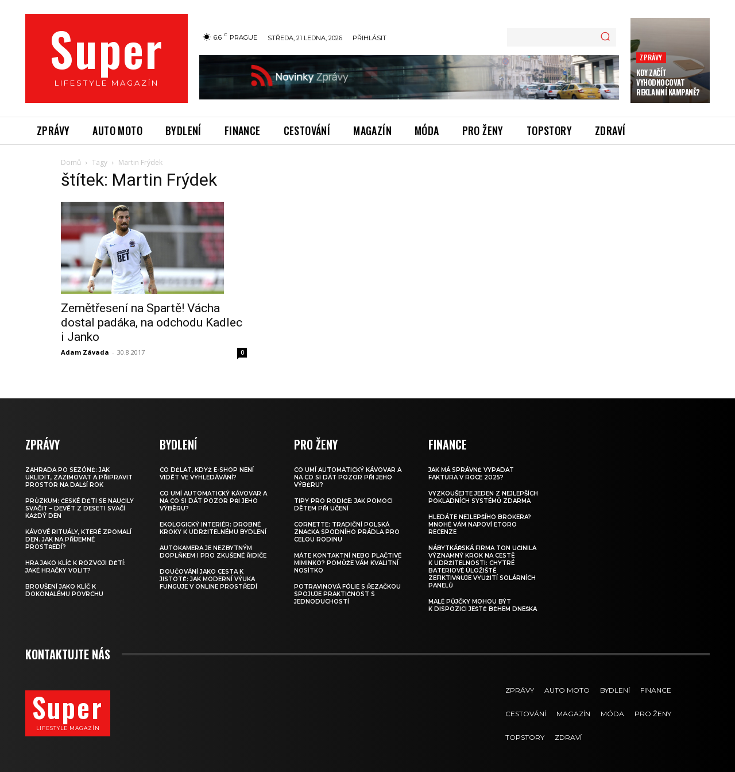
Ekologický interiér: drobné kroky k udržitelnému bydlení (213, 528)
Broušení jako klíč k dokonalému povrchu (64, 590)
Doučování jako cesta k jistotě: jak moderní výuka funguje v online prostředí (208, 579)
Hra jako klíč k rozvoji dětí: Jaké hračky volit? (75, 566)
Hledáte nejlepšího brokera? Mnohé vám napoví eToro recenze (479, 524)
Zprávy (651, 57)
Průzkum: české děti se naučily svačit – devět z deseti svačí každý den (79, 508)
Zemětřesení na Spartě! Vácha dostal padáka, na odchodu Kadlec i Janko (151, 322)
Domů (71, 162)
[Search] (605, 37)
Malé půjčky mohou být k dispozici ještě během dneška (482, 605)
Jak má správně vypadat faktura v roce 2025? (471, 473)
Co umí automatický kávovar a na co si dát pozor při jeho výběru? (213, 501)
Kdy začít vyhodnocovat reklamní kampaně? (668, 82)
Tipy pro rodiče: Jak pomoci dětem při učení (343, 504)
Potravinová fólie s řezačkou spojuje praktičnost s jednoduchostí (347, 594)
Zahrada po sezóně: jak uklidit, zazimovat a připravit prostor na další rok (79, 477)
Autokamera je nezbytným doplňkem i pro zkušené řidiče (213, 551)
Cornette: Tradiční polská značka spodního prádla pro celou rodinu (347, 532)
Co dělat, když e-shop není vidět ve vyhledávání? (207, 473)
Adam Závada (85, 352)
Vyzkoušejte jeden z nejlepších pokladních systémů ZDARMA (483, 497)
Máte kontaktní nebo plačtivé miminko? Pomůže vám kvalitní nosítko (347, 563)
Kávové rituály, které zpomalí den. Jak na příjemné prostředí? (78, 539)
